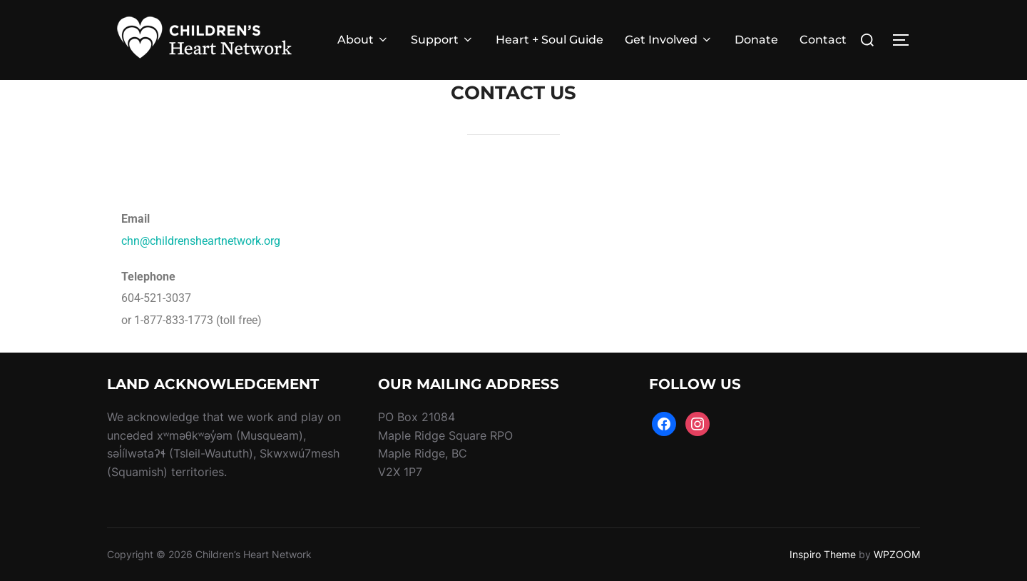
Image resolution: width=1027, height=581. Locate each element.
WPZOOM (897, 554)
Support (442, 39)
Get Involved (669, 39)
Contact (823, 39)
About (363, 39)
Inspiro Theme (823, 554)
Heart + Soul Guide (549, 39)
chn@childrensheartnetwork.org (200, 241)
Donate (756, 39)
